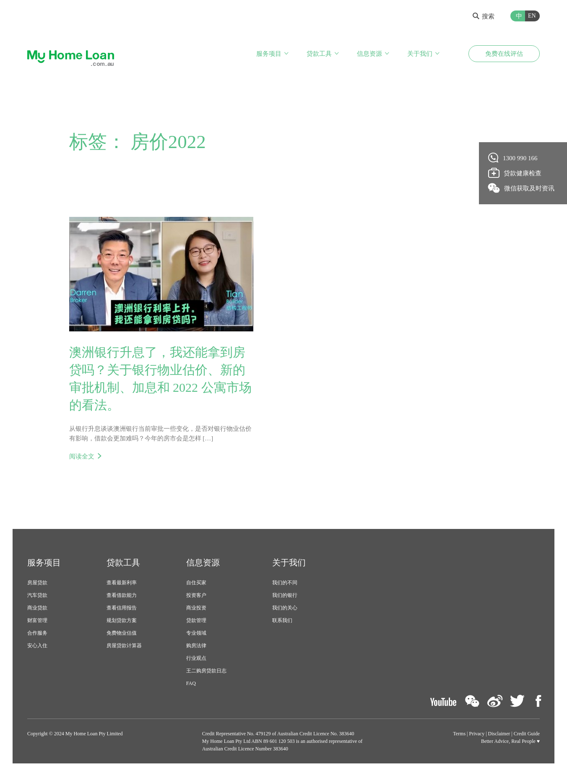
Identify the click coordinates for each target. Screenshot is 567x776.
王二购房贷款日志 (206, 671)
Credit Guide (527, 734)
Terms (459, 734)
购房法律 (196, 645)
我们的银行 (284, 595)
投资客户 (196, 595)
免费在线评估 (504, 53)
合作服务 (37, 633)
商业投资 (196, 608)
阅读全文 (81, 456)
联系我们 (282, 620)
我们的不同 (284, 583)
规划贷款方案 (122, 620)
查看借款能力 (122, 595)
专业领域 (196, 633)
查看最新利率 (122, 583)
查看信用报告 (122, 608)
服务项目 (268, 53)
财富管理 (37, 620)
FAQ (191, 683)
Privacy (477, 734)
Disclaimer (499, 734)
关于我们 (419, 53)
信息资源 (369, 53)
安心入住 (37, 645)
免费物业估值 (122, 633)
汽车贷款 (37, 595)
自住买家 (196, 583)
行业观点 (196, 658)
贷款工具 (319, 53)
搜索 (483, 16)
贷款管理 (196, 620)
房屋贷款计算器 (124, 645)
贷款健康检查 (515, 173)
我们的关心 (284, 608)
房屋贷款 (37, 583)
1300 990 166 (513, 158)
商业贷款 (37, 608)
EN (532, 16)
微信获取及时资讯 (521, 188)
